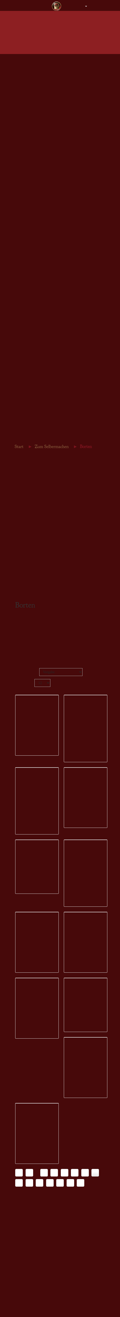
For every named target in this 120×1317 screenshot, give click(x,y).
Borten (21, 285)
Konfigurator (31, 802)
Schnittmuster (26, 347)
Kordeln (22, 296)
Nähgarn (23, 307)
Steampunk (25, 353)
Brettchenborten (28, 290)
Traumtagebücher (29, 420)
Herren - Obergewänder (33, 78)
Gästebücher (25, 207)
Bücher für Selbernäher (33, 408)
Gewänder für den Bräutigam (37, 179)
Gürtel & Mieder (29, 123)
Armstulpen (25, 129)
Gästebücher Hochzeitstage (36, 386)
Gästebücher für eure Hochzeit (38, 380)
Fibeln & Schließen (30, 252)
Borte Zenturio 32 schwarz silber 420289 (83, 890)
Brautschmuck (27, 184)
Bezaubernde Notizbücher (35, 403)
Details (26, 796)
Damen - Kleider (29, 61)
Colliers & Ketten (29, 229)
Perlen (21, 336)
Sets (20, 257)
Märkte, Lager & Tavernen (36, 391)
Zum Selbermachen (28, 468)
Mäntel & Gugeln (29, 100)
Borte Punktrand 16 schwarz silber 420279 (36, 763)
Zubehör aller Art (29, 196)
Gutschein (24, 157)
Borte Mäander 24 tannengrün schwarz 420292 (37, 1144)
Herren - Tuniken (29, 72)
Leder (21, 330)
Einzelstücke (26, 151)
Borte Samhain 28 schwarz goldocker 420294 (36, 1265)
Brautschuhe (25, 190)
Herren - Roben (28, 83)
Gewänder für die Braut (33, 173)
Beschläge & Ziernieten (33, 319)
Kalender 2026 (27, 374)
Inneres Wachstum (30, 431)
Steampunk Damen (30, 140)
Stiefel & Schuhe (29, 134)
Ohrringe (23, 240)
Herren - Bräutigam (31, 95)
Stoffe (21, 279)
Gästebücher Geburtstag (34, 414)
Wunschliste (29, 790)
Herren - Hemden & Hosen (36, 89)
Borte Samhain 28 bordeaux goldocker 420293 (85, 1144)
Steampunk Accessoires (33, 146)
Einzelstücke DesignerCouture (38, 202)
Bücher (22, 341)
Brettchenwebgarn (30, 313)
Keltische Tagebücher (32, 397)
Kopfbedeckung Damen (33, 106)
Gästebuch (22, 437)
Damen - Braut (27, 66)
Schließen (24, 302)
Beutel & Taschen (29, 117)
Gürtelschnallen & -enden (35, 324)
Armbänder (25, 246)
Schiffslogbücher (29, 426)
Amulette (23, 235)
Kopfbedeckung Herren (33, 112)
